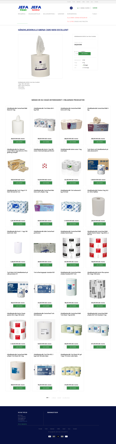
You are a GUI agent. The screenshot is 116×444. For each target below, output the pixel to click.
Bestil (88, 1)
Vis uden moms (66, 397)
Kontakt (96, 1)
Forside (69, 1)
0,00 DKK (95, 8)
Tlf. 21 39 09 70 (22, 424)
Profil (74, 1)
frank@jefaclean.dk (22, 421)
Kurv (92, 1)
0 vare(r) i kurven (84, 8)
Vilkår (83, 1)
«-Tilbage (54, 397)
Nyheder (78, 1)
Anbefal (59, 397)
